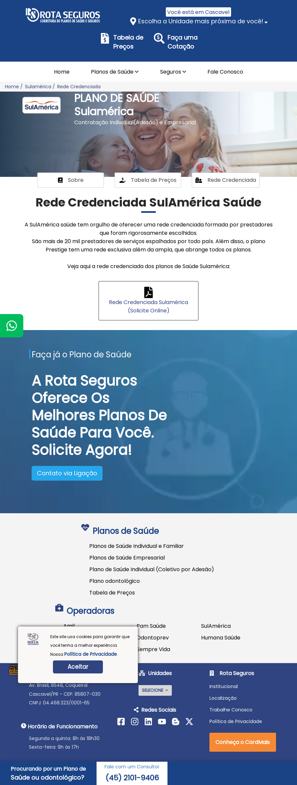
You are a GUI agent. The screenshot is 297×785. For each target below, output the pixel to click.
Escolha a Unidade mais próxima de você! (200, 21)
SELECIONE (155, 690)
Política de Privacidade (90, 654)
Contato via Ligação (67, 473)
